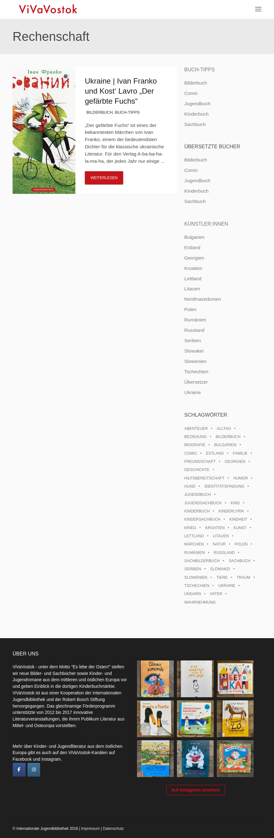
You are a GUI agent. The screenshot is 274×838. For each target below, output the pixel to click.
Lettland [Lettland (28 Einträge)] (194, 536)
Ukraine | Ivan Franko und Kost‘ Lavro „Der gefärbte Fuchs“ (121, 91)
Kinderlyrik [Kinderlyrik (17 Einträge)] (231, 511)
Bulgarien (194, 237)
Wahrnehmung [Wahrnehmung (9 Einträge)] (200, 602)
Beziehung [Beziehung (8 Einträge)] (195, 437)
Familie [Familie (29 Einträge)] (240, 453)
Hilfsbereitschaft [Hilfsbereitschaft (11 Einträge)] (204, 478)
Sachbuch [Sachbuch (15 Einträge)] (239, 561)
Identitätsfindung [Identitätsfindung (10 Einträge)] (224, 486)
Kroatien (193, 268)
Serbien (192, 340)
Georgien (194, 257)
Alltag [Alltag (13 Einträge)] (224, 428)
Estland (192, 247)
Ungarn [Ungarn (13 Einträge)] (192, 594)
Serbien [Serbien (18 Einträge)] (192, 569)
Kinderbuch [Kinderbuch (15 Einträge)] (197, 511)
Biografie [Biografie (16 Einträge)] (194, 445)
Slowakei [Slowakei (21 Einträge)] (220, 569)
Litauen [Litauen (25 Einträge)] (221, 536)
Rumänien (195, 319)
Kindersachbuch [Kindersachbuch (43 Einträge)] (202, 519)
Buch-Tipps (127, 112)
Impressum (90, 828)
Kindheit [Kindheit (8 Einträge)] (238, 519)
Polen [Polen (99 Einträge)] (241, 544)
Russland (194, 330)
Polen (190, 309)
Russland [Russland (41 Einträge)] (224, 552)
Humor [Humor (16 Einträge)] (240, 478)
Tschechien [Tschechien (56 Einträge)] (196, 585)
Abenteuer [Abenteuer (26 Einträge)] (196, 428)
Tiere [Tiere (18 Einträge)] (221, 577)
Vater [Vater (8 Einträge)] (216, 594)
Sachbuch (195, 124)
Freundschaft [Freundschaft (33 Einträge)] (200, 461)
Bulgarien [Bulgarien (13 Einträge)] (225, 445)
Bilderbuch (99, 112)
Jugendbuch (197, 103)
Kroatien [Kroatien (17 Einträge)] (215, 528)
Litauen (192, 288)
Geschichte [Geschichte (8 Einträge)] (196, 470)
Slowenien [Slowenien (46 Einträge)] (195, 577)
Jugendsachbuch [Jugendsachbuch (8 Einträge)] (203, 503)
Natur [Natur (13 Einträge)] (219, 544)
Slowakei (193, 350)
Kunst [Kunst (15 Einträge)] (239, 528)
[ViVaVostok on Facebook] (19, 770)
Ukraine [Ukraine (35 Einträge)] (226, 585)
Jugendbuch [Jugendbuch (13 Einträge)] (197, 494)
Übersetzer (196, 382)
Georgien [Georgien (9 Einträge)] (235, 461)
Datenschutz (113, 828)
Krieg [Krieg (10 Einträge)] (190, 528)
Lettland (192, 278)
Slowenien (195, 361)
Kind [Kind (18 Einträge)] (235, 503)
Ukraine (192, 392)
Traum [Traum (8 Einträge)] (243, 577)
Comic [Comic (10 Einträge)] (190, 453)
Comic (191, 93)
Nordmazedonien (202, 299)
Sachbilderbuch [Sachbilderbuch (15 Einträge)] (202, 561)
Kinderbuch (196, 114)
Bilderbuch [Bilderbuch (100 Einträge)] (228, 437)
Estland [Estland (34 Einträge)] (215, 453)
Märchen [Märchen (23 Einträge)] (194, 544)
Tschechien (196, 371)
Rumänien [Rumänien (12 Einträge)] (194, 552)
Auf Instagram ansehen (195, 789)
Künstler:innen (206, 224)
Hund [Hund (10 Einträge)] (189, 486)
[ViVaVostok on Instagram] (34, 770)
